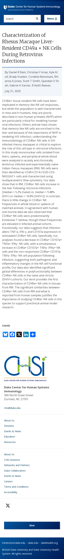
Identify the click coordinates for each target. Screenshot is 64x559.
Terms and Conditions (16, 486)
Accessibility (10, 492)
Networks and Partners (17, 465)
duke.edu (33, 542)
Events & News (12, 431)
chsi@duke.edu (12, 408)
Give (32, 525)
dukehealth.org (49, 542)
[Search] (37, 18)
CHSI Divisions (12, 459)
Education (9, 436)
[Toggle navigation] (52, 18)
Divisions (9, 425)
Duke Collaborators (15, 470)
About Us (9, 420)
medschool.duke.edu (13, 542)
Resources (10, 442)
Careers (8, 481)
